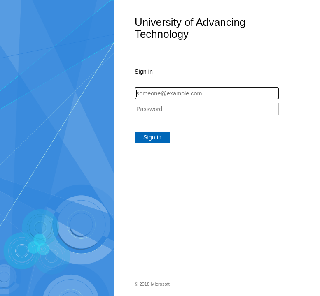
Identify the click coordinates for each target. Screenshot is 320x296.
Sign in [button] (152, 137)
